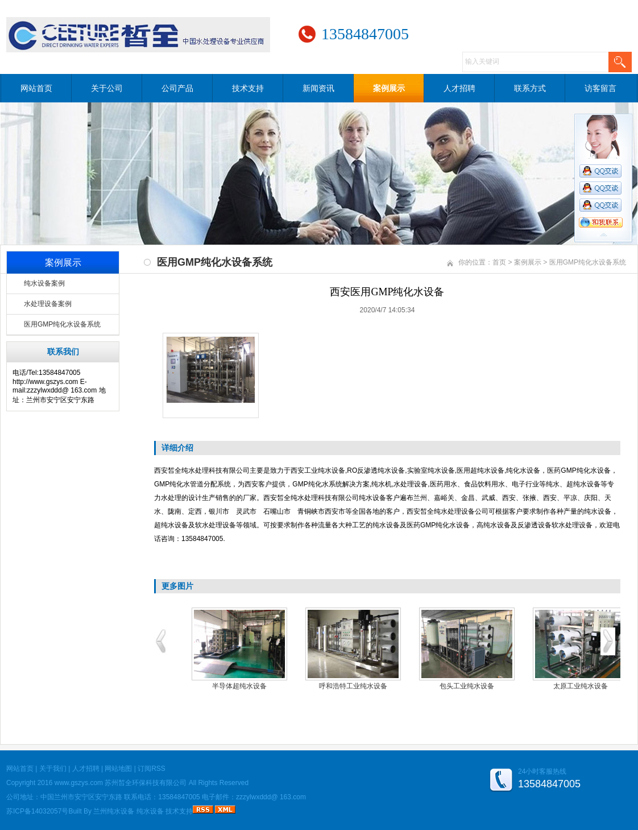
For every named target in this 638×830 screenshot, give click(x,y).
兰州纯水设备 (113, 811)
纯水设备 (150, 811)
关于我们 (53, 769)
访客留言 (600, 88)
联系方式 (530, 88)
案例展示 (389, 88)
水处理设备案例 (48, 304)
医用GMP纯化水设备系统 (62, 324)
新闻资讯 (318, 88)
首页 (499, 262)
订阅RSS (151, 769)
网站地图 (118, 769)
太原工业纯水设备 (580, 686)
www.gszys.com (79, 783)
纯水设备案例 (44, 283)
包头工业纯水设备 (467, 686)
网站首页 (36, 88)
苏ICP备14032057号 (37, 811)
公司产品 (177, 88)
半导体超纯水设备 (239, 686)
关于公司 (107, 88)
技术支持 (248, 88)
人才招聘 (459, 88)
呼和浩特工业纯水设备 (353, 686)
